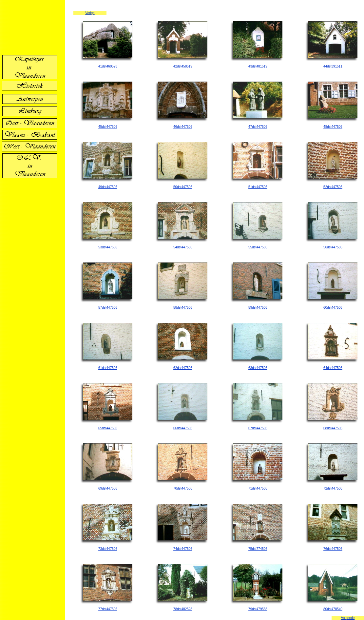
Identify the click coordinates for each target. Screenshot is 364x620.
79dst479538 (257, 609)
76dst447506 (332, 549)
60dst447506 (332, 307)
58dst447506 (182, 307)
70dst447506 (182, 488)
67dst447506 (257, 428)
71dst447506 (257, 488)
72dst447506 (332, 488)
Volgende (348, 618)
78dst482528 (182, 609)
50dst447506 (182, 187)
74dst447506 (182, 549)
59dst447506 (257, 307)
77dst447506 (107, 609)
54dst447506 (182, 247)
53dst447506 (107, 247)
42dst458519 (182, 66)
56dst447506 (332, 247)
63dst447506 (257, 368)
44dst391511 (332, 66)
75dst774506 (257, 549)
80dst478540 (332, 609)
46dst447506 (182, 126)
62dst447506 (182, 368)
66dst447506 (182, 428)
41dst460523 (107, 66)
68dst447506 (332, 428)
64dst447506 (332, 368)
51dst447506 (257, 187)
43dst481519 (257, 66)
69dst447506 (107, 488)
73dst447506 (107, 549)
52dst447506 (332, 187)
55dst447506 (257, 247)
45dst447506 (107, 126)
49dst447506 (107, 187)
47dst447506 (257, 126)
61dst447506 (107, 368)
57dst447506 (107, 307)
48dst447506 (332, 126)
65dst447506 (107, 428)
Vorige (89, 13)
